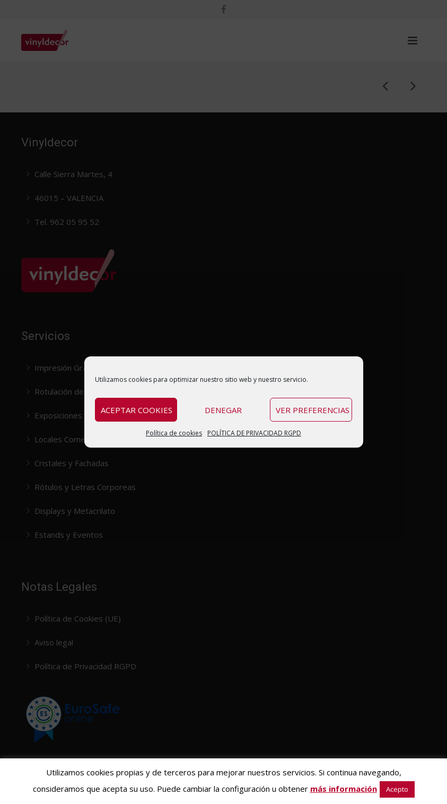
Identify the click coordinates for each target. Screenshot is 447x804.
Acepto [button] (397, 789)
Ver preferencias (312, 410)
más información (343, 788)
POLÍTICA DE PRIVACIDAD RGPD (254, 433)
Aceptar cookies (136, 410)
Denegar (223, 410)
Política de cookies (174, 433)
